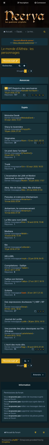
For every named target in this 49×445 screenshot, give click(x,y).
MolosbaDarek (27, 118)
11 (32, 95)
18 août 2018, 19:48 (35, 222)
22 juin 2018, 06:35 (36, 258)
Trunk (7, 164)
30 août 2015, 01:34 (35, 347)
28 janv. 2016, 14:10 (36, 321)
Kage (23, 347)
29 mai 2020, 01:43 (34, 190)
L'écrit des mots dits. (15, 344)
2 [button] (28, 71)
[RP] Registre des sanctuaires (22, 88)
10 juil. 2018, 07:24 (12, 249)
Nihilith (24, 234)
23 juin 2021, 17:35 (12, 155)
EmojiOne (6, 442)
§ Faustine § (26, 153)
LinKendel (25, 247)
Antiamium (26, 199)
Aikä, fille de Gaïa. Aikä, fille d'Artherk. (23, 187)
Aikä (23, 190)
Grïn (23, 167)
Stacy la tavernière (14, 127)
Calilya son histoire (14, 279)
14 (43, 95)
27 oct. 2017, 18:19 (36, 281)
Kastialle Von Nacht (29, 91)
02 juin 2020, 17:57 (36, 181)
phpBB (15, 440)
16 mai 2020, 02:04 (12, 201)
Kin (6, 244)
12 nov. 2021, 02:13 (36, 141)
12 (36, 95)
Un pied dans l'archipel (16, 150)
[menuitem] (40, 3)
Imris (23, 222)
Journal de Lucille (13, 319)
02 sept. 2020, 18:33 (35, 167)
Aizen (23, 141)
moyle (24, 258)
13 (39, 95)
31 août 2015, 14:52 (13, 335)
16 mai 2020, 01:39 (12, 213)
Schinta (8, 290)
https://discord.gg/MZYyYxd (23, 43)
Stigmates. (10, 138)
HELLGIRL (9, 256)
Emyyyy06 (25, 129)
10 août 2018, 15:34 (13, 236)
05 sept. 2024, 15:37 (13, 120)
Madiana (9, 231)
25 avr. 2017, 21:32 (35, 293)
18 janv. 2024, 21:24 (13, 131)
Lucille (24, 321)
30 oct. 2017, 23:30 (12, 270)
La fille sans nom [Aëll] (16, 220)
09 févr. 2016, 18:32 (13, 309)
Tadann (24, 268)
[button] (31, 71)
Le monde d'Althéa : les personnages (17, 51)
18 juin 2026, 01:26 (12, 93)
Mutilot (24, 181)
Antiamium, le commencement (20, 208)
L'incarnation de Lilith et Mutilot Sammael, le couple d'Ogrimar (20, 177)
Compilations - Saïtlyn (15, 265)
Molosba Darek (12, 115)
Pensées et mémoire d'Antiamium (21, 197)
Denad (24, 307)
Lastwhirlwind (27, 333)
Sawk (23, 293)
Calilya (24, 281)
